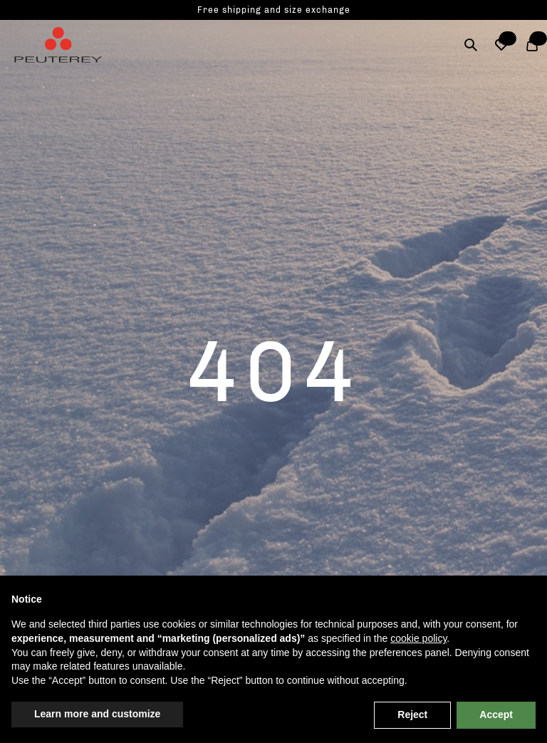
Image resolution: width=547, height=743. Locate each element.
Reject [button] (412, 714)
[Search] (470, 44)
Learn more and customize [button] (97, 713)
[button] (501, 44)
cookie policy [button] (418, 638)
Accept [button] (496, 714)
